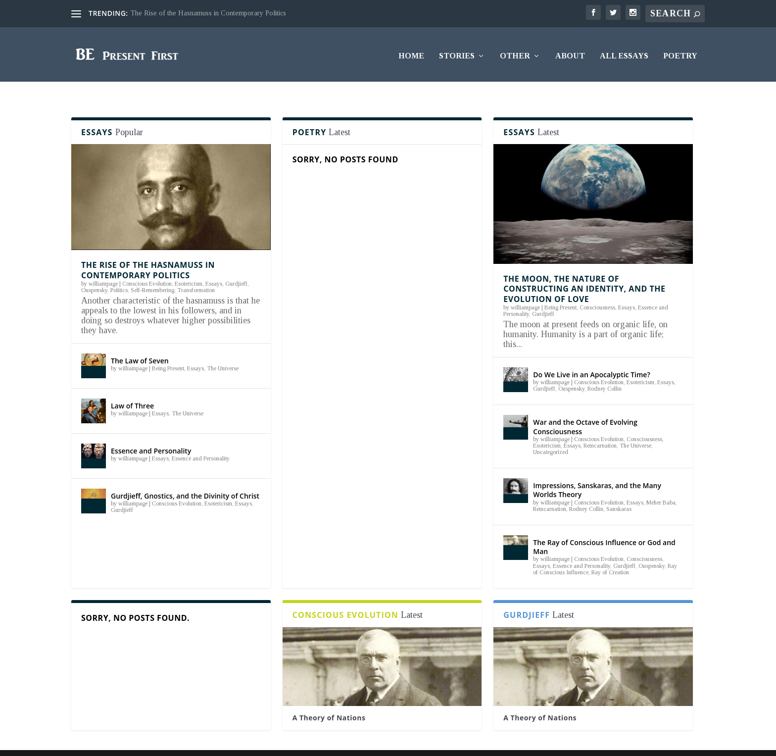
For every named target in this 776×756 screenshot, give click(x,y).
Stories (457, 53)
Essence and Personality (151, 431)
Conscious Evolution (147, 264)
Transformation (196, 271)
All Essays (624, 53)
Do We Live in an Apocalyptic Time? (591, 355)
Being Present (168, 349)
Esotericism (188, 264)
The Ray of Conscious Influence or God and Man (604, 528)
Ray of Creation (610, 553)
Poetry (680, 53)
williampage (103, 264)
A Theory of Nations (329, 699)
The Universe (223, 349)
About (570, 53)
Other (515, 53)
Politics (119, 271)
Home (411, 53)
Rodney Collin (604, 369)
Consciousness (597, 288)
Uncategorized (550, 433)
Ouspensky (94, 271)
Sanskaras (618, 490)
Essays (213, 264)
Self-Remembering (152, 271)
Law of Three (132, 386)
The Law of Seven (140, 341)
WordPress (217, 742)
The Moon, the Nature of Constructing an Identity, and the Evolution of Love (584, 270)
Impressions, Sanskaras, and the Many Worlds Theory (597, 471)
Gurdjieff (236, 264)
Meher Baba (661, 483)
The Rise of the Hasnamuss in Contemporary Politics (208, 13)
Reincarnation (600, 426)
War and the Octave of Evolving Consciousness (585, 408)
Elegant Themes (134, 742)
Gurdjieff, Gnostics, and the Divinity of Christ (185, 476)
